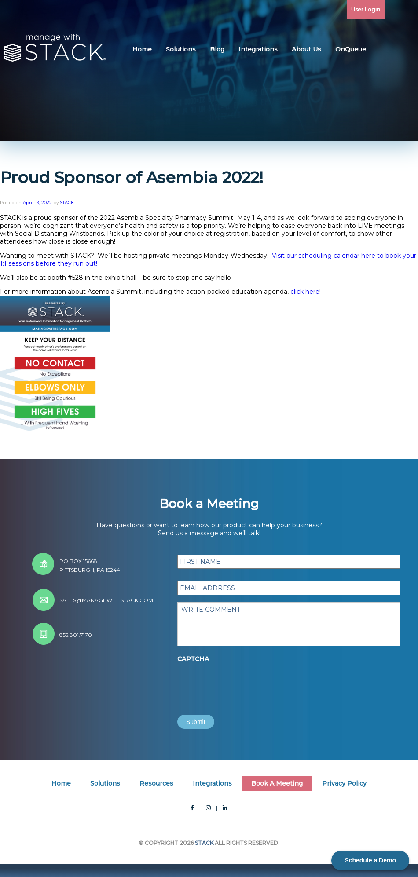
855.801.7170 (75, 635)
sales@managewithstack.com (106, 600)
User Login (365, 9)
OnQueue (350, 49)
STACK (67, 202)
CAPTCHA (193, 659)
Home (142, 49)
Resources (156, 783)
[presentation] (244, 683)
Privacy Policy (344, 783)
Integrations (258, 49)
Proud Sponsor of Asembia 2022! (131, 177)
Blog (217, 49)
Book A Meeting (277, 783)
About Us (306, 49)
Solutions (181, 49)
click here (304, 292)
